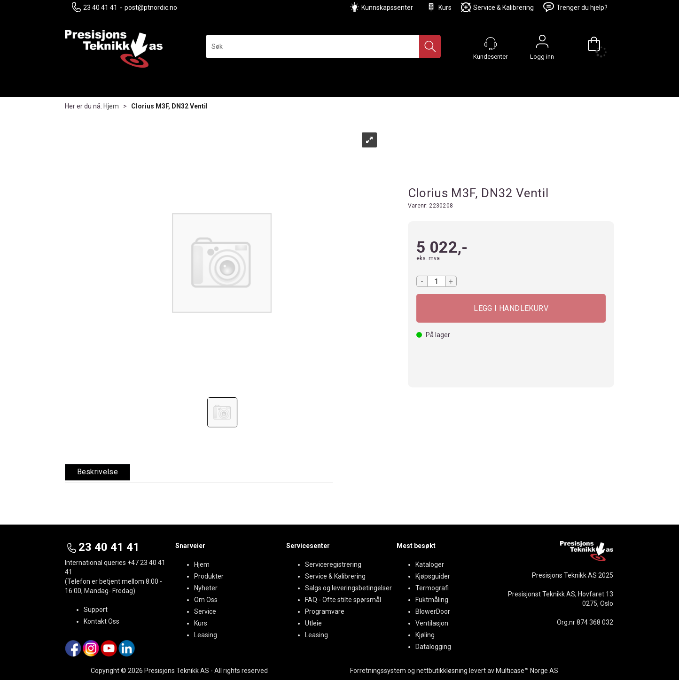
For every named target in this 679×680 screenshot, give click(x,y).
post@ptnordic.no (151, 7)
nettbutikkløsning (442, 670)
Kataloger (429, 564)
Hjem (111, 106)
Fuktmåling (431, 599)
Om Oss (206, 599)
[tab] (98, 472)
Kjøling (425, 635)
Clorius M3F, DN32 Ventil (169, 106)
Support (96, 609)
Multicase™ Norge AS (527, 670)
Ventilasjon (431, 623)
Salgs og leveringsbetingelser (348, 588)
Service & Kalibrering (497, 7)
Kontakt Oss (101, 621)
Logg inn (542, 44)
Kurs (439, 7)
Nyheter (206, 588)
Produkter (209, 576)
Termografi (432, 588)
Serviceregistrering (333, 564)
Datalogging (433, 646)
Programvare (324, 611)
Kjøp (511, 308)
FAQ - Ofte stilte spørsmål (343, 599)
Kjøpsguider (432, 576)
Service (205, 611)
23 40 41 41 (94, 7)
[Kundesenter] (490, 44)
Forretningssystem (378, 670)
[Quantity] (436, 281)
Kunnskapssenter (387, 7)
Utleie (313, 623)
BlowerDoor (432, 611)
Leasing (205, 635)
